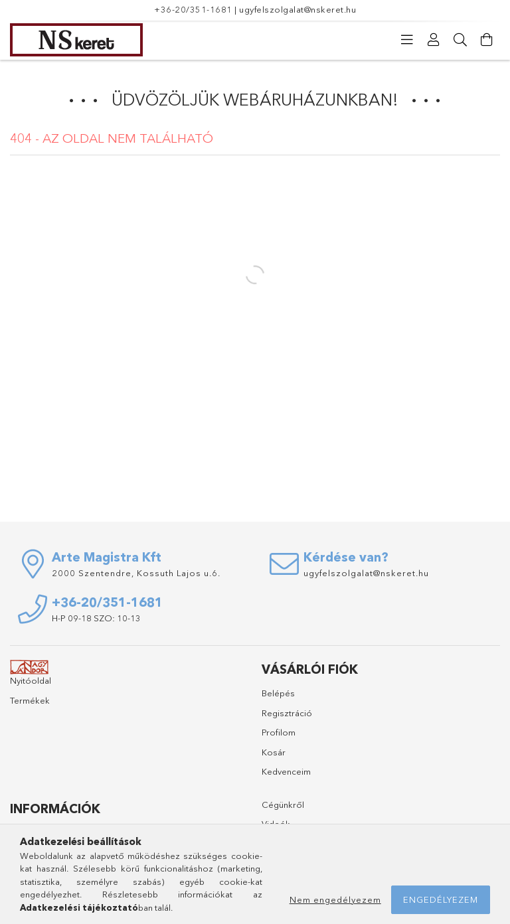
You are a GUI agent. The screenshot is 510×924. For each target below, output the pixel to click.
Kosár (274, 752)
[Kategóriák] (407, 40)
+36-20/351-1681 (193, 9)
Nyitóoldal (30, 680)
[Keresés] (460, 40)
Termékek (30, 700)
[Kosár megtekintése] (486, 40)
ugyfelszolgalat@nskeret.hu (297, 9)
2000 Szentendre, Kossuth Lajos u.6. (136, 573)
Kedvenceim (286, 771)
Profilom (279, 732)
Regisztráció (287, 713)
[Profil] (433, 40)
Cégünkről (283, 804)
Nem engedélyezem (335, 899)
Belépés (278, 693)
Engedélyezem (440, 899)
